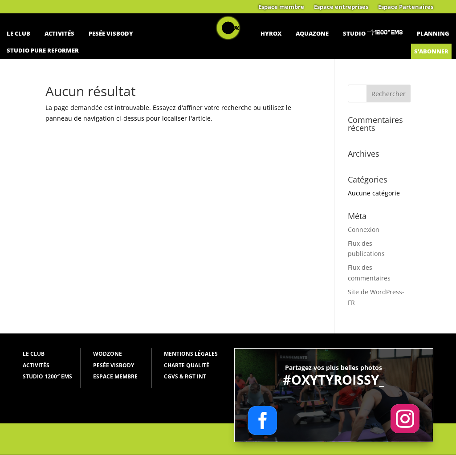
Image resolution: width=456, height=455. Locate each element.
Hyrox (271, 33)
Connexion (363, 229)
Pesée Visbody (111, 33)
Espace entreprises (341, 7)
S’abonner (431, 51)
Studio (354, 33)
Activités (59, 33)
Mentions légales (191, 354)
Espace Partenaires (405, 7)
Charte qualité (186, 365)
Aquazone (312, 33)
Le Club (18, 33)
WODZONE (107, 354)
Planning (433, 33)
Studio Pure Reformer (43, 50)
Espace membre (281, 7)
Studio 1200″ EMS (47, 376)
